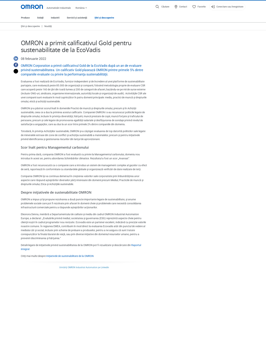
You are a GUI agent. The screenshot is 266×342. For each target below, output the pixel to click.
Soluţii (40, 17)
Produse (25, 17)
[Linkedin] (14, 58)
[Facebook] (14, 65)
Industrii (55, 17)
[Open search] (162, 6)
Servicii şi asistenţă (77, 17)
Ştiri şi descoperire (104, 17)
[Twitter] (14, 71)
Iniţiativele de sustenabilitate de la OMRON (70, 256)
